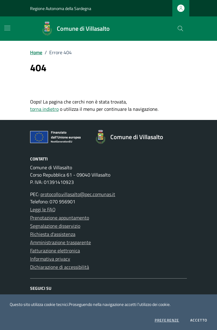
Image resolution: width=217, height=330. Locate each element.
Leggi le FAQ (43, 209)
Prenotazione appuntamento (59, 217)
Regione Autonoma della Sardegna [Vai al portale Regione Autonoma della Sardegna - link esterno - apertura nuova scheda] (60, 8)
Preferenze (167, 320)
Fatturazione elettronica (55, 250)
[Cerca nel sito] (180, 28)
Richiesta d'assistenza (52, 234)
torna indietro (44, 109)
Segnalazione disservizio (55, 226)
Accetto (198, 320)
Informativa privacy (50, 258)
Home (36, 52)
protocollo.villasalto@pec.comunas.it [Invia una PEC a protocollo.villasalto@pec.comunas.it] (77, 194)
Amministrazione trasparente (60, 242)
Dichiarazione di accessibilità (59, 267)
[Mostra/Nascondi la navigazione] (7, 28)
